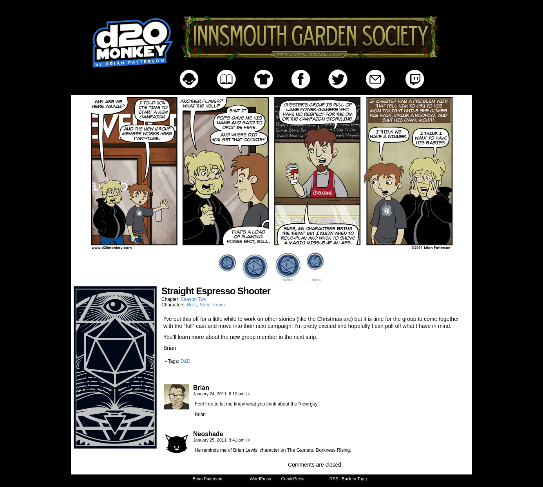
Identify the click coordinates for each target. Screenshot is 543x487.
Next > (288, 280)
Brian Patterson (208, 478)
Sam (204, 305)
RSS (333, 478)
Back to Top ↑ (354, 478)
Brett (192, 305)
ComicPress (292, 478)
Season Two (193, 299)
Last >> (315, 280)
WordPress (260, 478)
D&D (185, 361)
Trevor (218, 305)
